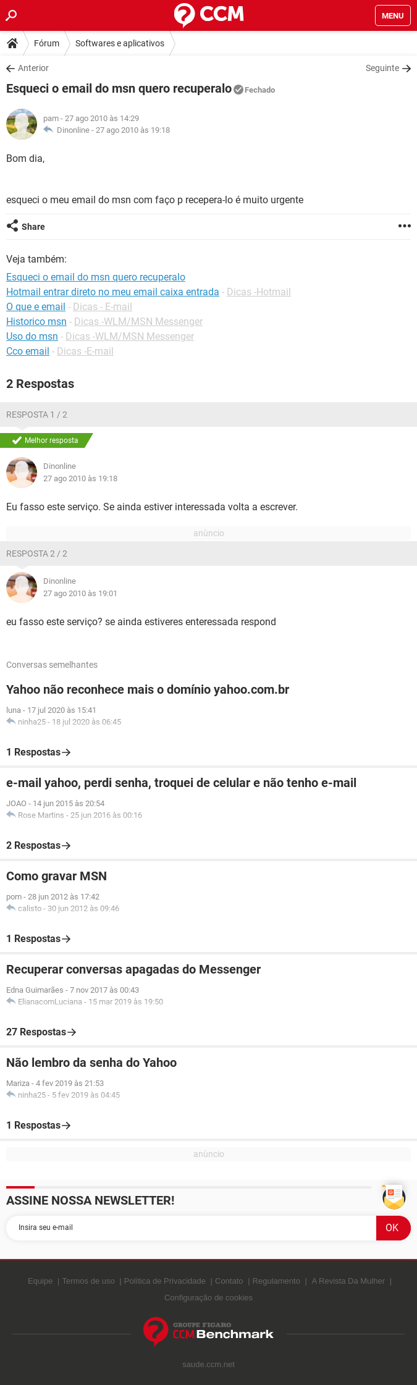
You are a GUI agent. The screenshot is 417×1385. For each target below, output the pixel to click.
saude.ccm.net (208, 1364)
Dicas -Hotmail (259, 292)
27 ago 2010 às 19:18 (133, 130)
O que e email (35, 307)
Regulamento (276, 1281)
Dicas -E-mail (85, 351)
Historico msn (36, 321)
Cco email (27, 351)
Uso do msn (32, 336)
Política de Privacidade (165, 1281)
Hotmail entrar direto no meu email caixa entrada (112, 292)
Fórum (46, 43)
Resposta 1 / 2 (36, 414)
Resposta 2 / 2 (36, 553)
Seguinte (382, 68)
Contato (229, 1281)
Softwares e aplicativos (119, 43)
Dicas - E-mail (102, 307)
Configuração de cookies (208, 1297)
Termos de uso (88, 1281)
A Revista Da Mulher (348, 1281)
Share (33, 227)
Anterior (33, 68)
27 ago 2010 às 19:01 (80, 593)
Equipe (40, 1281)
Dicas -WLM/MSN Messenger (138, 321)
